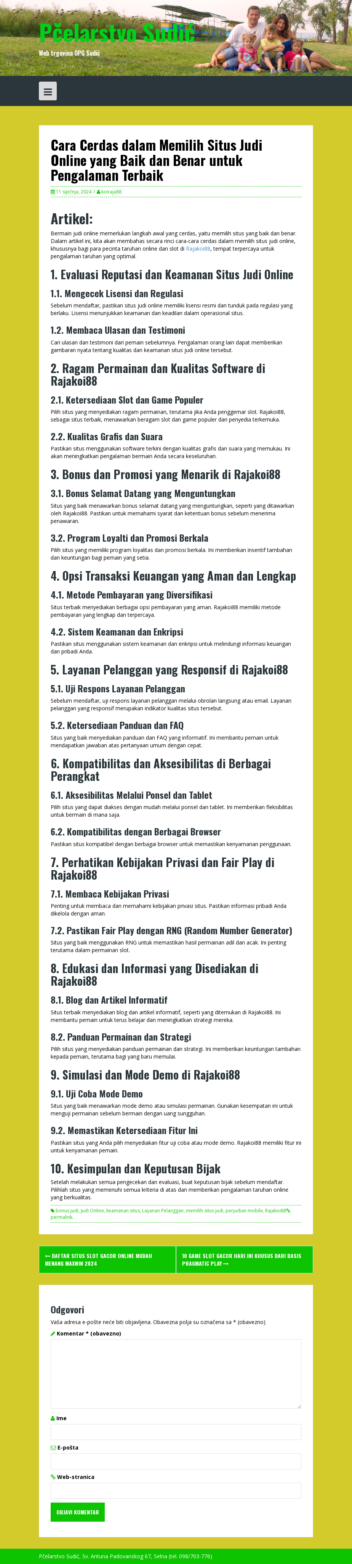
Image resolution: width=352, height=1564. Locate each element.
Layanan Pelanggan (163, 1210)
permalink (61, 1217)
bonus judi (67, 1210)
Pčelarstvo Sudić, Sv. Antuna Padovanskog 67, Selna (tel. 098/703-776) (125, 1556)
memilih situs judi (204, 1210)
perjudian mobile (244, 1210)
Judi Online (92, 1210)
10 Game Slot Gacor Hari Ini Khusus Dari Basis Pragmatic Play (241, 1259)
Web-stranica (75, 1476)
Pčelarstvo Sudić (117, 31)
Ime (61, 1418)
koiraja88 (111, 191)
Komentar (89, 1333)
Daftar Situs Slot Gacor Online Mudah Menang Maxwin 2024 (98, 1259)
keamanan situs (123, 1210)
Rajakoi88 (198, 248)
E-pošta (68, 1447)
